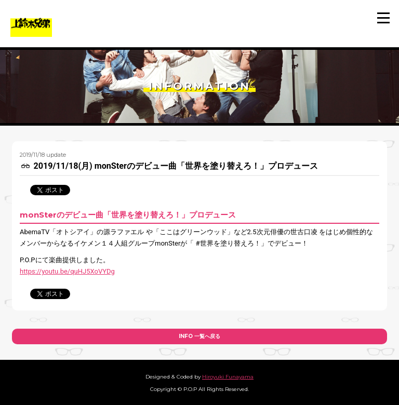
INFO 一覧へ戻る (199, 336)
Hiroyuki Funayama (228, 376)
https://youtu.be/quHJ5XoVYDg (67, 271)
